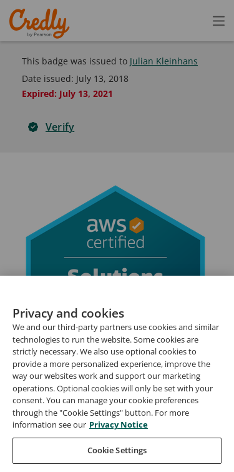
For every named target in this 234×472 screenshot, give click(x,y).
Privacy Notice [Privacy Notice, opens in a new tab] (118, 448)
